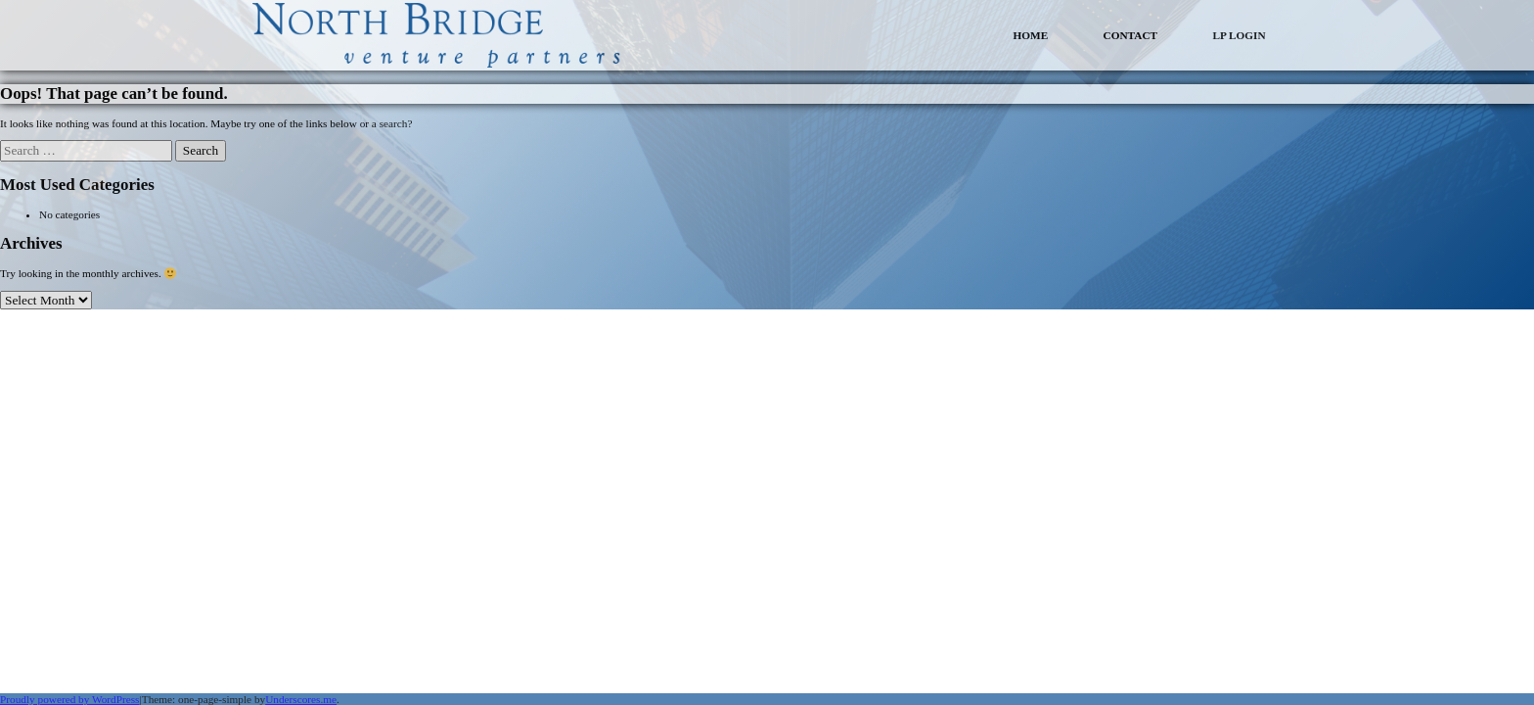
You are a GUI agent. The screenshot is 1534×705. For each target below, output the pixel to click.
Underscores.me (301, 699)
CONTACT (1131, 35)
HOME (1030, 35)
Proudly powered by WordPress (70, 699)
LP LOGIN (1238, 35)
